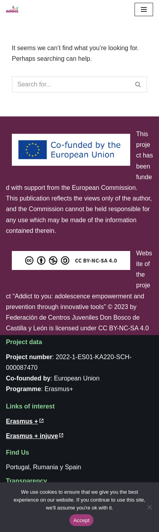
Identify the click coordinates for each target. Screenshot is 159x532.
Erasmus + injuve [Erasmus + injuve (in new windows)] (32, 436)
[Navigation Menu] (144, 9)
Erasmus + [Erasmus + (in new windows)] (22, 421)
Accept (81, 520)
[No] (149, 507)
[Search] (70, 84)
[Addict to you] (12, 9)
